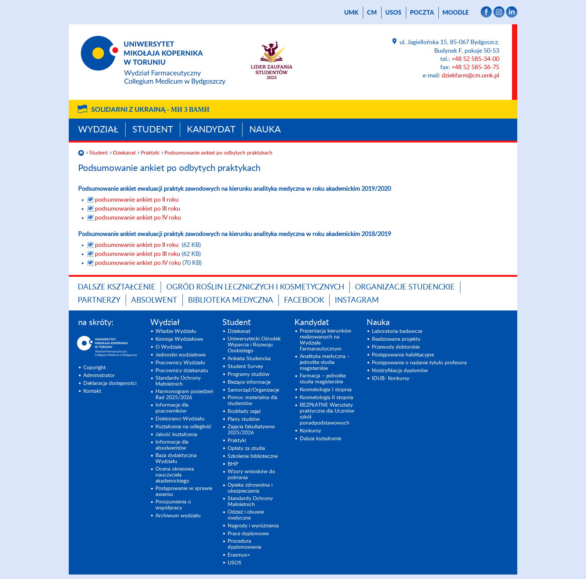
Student (152, 129)
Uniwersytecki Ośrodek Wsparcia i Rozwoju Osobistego (254, 344)
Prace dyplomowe (248, 533)
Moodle (455, 13)
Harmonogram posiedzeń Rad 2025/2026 (184, 394)
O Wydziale (168, 347)
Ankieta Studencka (249, 358)
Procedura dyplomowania (244, 544)
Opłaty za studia (246, 448)
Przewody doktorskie (396, 347)
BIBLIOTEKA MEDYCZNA (230, 300)
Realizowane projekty (396, 339)
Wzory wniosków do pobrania (251, 474)
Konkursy (310, 431)
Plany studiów (244, 419)
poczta (422, 13)
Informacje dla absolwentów (171, 445)
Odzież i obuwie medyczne (246, 515)
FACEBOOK (304, 300)
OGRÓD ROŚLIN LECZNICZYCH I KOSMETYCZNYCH (255, 287)
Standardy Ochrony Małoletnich (178, 381)
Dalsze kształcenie (116, 287)
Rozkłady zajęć (244, 411)
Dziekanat (124, 153)
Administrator (99, 375)
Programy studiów (248, 374)
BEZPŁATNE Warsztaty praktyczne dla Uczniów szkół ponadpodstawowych (327, 414)
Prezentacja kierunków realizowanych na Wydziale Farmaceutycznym (325, 340)
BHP (233, 464)
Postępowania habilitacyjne (403, 355)
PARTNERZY (99, 300)
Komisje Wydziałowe (179, 339)
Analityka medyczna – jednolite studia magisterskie (325, 362)
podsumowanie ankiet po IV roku (138, 218)
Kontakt (92, 391)
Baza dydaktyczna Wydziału (176, 458)
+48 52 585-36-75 (475, 67)
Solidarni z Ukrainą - (150, 110)
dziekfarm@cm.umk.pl (470, 76)
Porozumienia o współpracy (173, 505)
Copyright (94, 367)
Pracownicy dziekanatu (181, 370)
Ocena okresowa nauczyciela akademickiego (174, 475)
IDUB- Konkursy (390, 378)
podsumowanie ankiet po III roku (137, 209)
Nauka (265, 129)
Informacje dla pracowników (171, 408)
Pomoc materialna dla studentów (252, 400)
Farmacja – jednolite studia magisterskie (323, 379)
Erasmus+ (239, 555)
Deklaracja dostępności (109, 383)
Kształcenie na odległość (183, 426)
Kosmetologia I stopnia (326, 389)
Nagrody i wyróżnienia (253, 526)
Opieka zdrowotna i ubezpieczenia (250, 488)
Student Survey (245, 366)
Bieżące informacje (249, 382)
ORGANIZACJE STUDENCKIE (405, 287)
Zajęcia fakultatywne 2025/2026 (251, 429)
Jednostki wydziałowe (180, 355)
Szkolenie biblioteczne (253, 456)
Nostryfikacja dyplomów (400, 370)
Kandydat (211, 129)
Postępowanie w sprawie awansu (183, 491)
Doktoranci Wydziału (179, 419)
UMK (351, 13)
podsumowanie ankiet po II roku (137, 200)
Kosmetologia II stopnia (326, 397)
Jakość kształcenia (176, 434)
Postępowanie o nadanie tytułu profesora (419, 362)
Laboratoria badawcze (397, 331)
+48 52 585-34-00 (475, 59)
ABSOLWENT (154, 300)
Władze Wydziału (175, 331)
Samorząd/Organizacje (253, 390)
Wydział (98, 129)
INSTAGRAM (357, 300)
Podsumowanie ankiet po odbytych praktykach (218, 153)
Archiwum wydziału (178, 515)
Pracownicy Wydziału (180, 362)
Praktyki (150, 153)
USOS (393, 13)
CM (372, 13)
